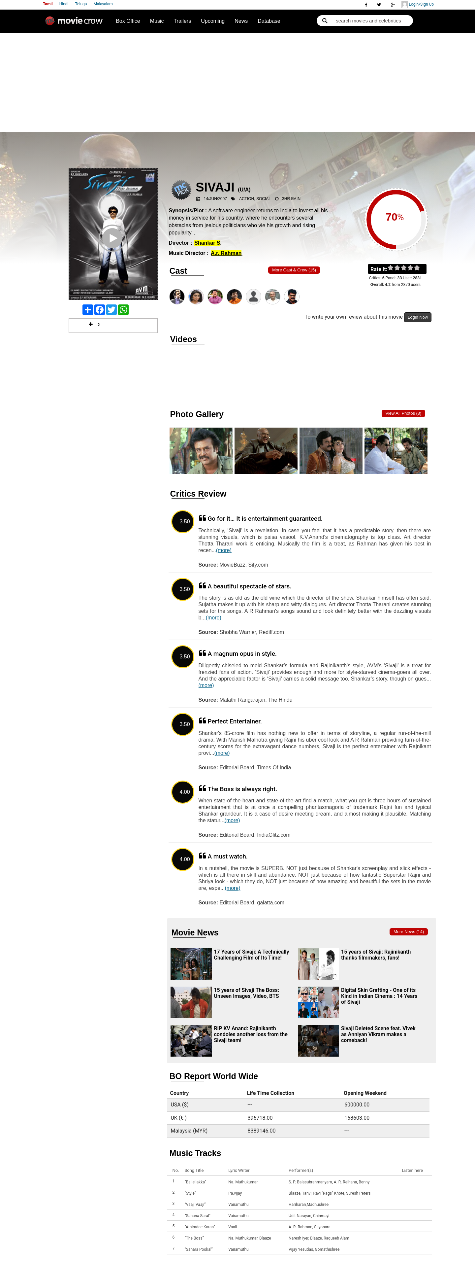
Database (269, 21)
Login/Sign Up (417, 4)
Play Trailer (113, 247)
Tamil (48, 4)
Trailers (182, 21)
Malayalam (102, 4)
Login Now (418, 317)
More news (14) (409, 931)
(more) (224, 550)
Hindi (64, 4)
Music (157, 21)
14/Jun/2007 (215, 198)
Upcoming (213, 21)
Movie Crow (75, 23)
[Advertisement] (237, 82)
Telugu (81, 4)
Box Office (128, 21)
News (241, 21)
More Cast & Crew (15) (294, 269)
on (420, 268)
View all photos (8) (404, 413)
